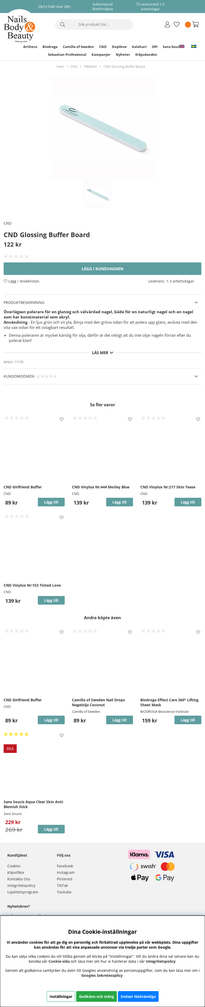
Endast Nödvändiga (138, 996)
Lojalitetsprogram (22, 891)
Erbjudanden (146, 54)
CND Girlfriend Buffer (23, 486)
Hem (60, 66)
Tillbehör (90, 66)
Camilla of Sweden (78, 46)
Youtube (64, 891)
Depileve (119, 46)
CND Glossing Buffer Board (124, 66)
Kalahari (139, 46)
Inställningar (61, 996)
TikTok (62, 885)
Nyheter (123, 54)
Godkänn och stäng (96, 996)
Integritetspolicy (21, 885)
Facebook (65, 865)
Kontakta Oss (18, 878)
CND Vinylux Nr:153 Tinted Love (32, 585)
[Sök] (94, 24)
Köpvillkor (16, 872)
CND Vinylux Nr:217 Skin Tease (167, 486)
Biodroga (50, 46)
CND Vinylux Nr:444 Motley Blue (100, 486)
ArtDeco (30, 46)
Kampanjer (101, 54)
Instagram (66, 872)
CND (103, 46)
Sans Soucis (172, 46)
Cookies (14, 865)
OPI (155, 46)
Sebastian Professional (67, 54)
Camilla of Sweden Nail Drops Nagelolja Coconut (98, 702)
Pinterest (65, 878)
